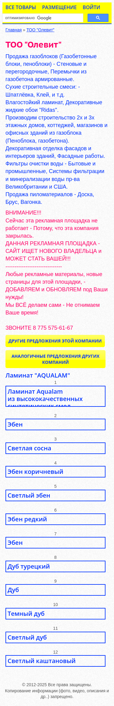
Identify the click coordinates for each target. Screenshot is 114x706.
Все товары (20, 7)
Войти (91, 7)
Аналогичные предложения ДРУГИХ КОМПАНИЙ (55, 359)
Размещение (59, 7)
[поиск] (42, 18)
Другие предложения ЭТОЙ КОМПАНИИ (55, 341)
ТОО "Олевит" (40, 29)
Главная (13, 29)
